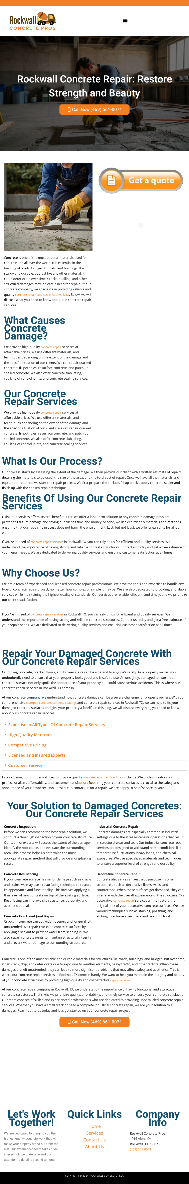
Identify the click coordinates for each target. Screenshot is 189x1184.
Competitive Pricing (27, 745)
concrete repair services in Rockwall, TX (44, 294)
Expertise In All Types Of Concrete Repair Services (56, 724)
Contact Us (94, 1140)
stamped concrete (40, 702)
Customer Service (25, 765)
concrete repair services (49, 542)
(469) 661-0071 (141, 1149)
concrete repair (52, 347)
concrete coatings (68, 702)
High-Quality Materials (30, 734)
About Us (94, 1146)
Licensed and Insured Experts (36, 755)
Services (94, 1133)
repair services (121, 980)
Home (94, 1126)
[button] (125, 21)
